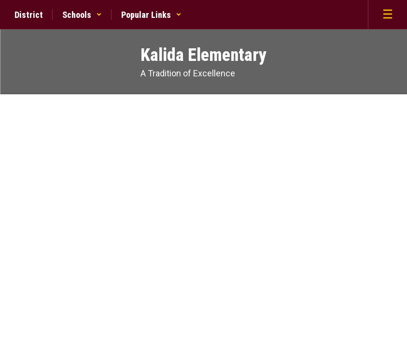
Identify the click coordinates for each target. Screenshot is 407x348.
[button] (82, 14)
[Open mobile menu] (387, 14)
